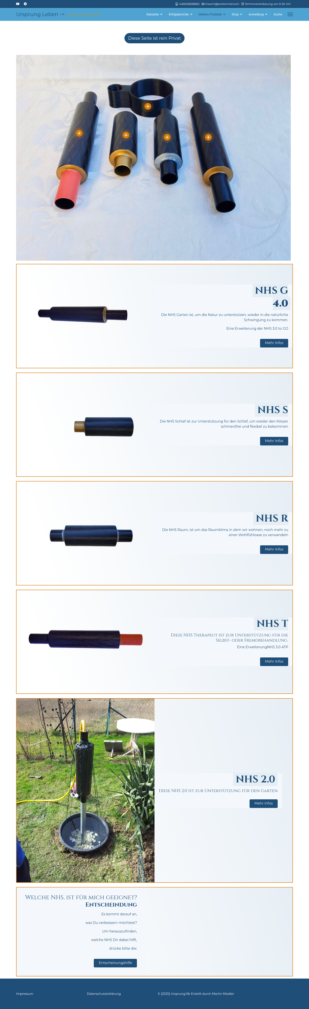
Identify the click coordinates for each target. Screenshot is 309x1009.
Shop (235, 14)
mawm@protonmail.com (222, 4)
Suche (278, 14)
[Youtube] (18, 4)
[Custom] (25, 4)
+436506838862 (188, 4)
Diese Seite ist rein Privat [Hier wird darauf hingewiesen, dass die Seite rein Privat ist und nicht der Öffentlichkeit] (154, 38)
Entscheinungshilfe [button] (115, 963)
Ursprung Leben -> (40, 14)
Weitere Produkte (210, 14)
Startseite (152, 14)
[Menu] (290, 14)
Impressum (24, 994)
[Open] (79, 133)
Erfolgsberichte (179, 14)
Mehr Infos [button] (274, 343)
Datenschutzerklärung (104, 994)
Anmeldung (256, 14)
